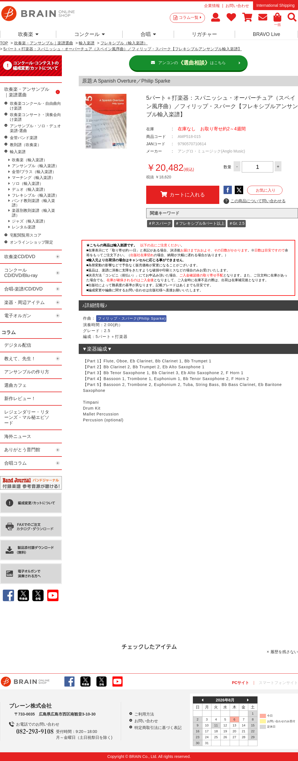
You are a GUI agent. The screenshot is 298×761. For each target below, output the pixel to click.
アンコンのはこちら (192, 63)
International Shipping (275, 5)
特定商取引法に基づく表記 (158, 727)
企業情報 (212, 5)
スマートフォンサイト (278, 682)
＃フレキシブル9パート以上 (200, 223)
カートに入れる (183, 194)
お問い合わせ (237, 5)
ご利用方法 (144, 714)
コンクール (89, 34)
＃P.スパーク (159, 223)
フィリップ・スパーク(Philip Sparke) (132, 318)
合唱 (148, 34)
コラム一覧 (190, 17)
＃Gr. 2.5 (237, 223)
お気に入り (266, 190)
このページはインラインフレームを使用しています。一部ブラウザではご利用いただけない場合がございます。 (188, 269)
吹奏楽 (28, 34)
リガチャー (204, 34)
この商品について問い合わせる (255, 201)
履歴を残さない (284, 651)
